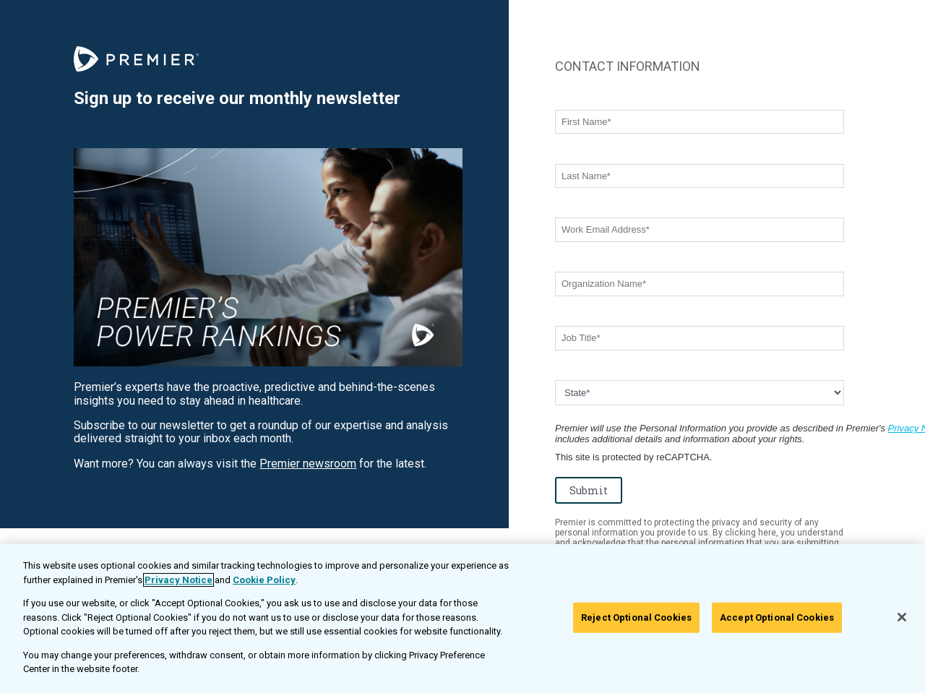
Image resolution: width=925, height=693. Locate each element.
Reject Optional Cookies (636, 617)
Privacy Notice (178, 579)
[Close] (902, 617)
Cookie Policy (264, 579)
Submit (588, 490)
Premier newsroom (307, 463)
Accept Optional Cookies (777, 617)
